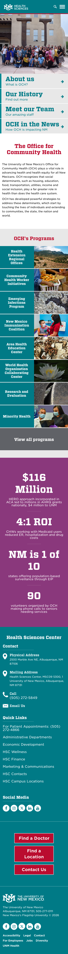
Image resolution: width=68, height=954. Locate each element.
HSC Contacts (15, 774)
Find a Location (34, 853)
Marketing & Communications (28, 766)
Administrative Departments (27, 737)
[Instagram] (14, 808)
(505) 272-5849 (23, 698)
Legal (27, 935)
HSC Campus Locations (23, 781)
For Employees (13, 940)
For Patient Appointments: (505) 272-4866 (31, 728)
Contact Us (34, 869)
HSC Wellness (15, 752)
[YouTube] (37, 808)
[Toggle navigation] (62, 6)
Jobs (29, 940)
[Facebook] (6, 808)
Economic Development (23, 744)
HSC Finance (14, 759)
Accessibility (11, 935)
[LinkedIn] (29, 808)
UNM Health (11, 945)
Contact (39, 935)
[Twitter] (21, 807)
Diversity (42, 940)
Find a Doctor (34, 838)
